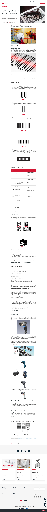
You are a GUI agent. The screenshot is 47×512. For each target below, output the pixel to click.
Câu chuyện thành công (27, 492)
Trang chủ (3, 487)
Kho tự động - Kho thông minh (20, 469)
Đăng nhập (43, 1)
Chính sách (14, 492)
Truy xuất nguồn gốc (4, 6)
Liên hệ (36, 1)
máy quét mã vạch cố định (21, 438)
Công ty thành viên (5, 492)
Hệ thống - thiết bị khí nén (5, 469)
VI (39, 1)
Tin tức (3, 493)
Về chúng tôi (33, 1)
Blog (24, 487)
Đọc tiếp (3, 479)
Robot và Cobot (33, 469)
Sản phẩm (14, 487)
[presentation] (38, 492)
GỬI (35, 494)
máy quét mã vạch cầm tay (28, 438)
